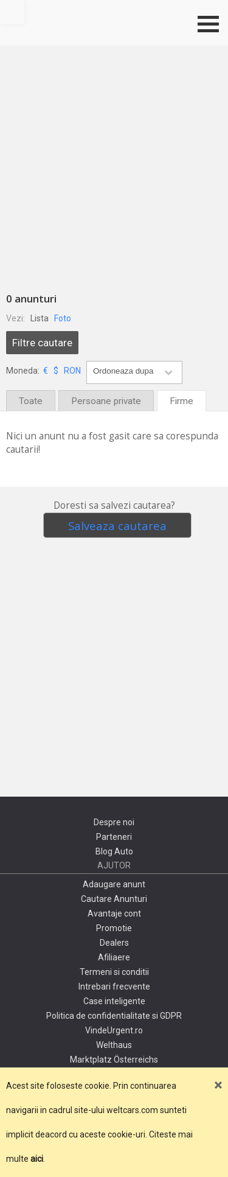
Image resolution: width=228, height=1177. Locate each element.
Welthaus (114, 1045)
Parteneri (114, 837)
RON (72, 370)
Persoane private (106, 401)
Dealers (114, 943)
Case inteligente (114, 1001)
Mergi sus (12, 12)
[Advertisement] (114, 166)
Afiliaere (114, 957)
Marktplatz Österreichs (114, 1059)
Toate (31, 401)
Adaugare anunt (114, 884)
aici (36, 1159)
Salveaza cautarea (117, 525)
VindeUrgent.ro (114, 1030)
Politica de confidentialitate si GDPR (114, 1016)
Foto (62, 318)
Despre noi (114, 822)
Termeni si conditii (114, 972)
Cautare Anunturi (114, 899)
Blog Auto (114, 851)
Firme (181, 401)
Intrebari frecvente (114, 986)
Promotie (114, 928)
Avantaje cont (114, 913)
